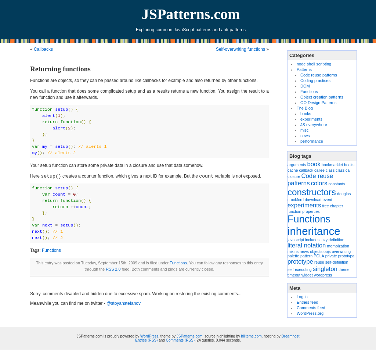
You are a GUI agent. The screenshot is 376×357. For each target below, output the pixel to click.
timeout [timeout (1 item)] (294, 275)
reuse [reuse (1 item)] (319, 262)
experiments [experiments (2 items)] (304, 205)
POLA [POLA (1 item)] (319, 256)
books (305, 113)
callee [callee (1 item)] (319, 170)
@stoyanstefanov (123, 303)
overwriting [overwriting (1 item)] (341, 251)
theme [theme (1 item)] (344, 269)
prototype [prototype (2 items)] (300, 261)
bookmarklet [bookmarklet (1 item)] (332, 165)
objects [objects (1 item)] (316, 251)
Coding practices (315, 80)
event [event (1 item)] (327, 199)
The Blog (305, 108)
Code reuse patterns (318, 75)
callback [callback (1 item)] (306, 170)
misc (304, 130)
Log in (302, 296)
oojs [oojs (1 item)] (327, 251)
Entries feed (307, 302)
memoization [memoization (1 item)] (338, 246)
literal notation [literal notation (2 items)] (307, 245)
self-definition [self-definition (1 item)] (336, 262)
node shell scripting (314, 64)
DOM (305, 86)
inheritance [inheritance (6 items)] (314, 231)
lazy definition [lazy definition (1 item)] (332, 240)
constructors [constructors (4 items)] (312, 192)
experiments (311, 119)
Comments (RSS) (180, 340)
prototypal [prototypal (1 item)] (346, 256)
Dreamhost (291, 336)
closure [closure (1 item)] (294, 176)
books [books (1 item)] (349, 165)
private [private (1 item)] (331, 256)
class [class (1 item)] (330, 170)
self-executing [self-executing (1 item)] (300, 269)
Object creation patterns (321, 97)
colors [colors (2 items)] (319, 183)
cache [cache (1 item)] (293, 170)
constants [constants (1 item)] (336, 184)
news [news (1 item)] (304, 251)
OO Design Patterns (318, 102)
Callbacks (43, 49)
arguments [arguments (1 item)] (297, 165)
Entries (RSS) (146, 340)
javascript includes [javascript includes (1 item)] (303, 240)
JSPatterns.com (191, 14)
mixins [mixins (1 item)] (293, 251)
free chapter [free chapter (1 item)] (332, 206)
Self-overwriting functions (240, 49)
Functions (51, 250)
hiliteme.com (251, 336)
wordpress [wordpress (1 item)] (323, 275)
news (305, 135)
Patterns (304, 69)
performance (311, 141)
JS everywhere (313, 124)
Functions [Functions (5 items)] (309, 219)
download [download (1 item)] (313, 199)
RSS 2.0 (113, 269)
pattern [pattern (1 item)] (306, 256)
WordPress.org (310, 313)
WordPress (149, 336)
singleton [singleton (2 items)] (325, 268)
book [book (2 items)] (313, 164)
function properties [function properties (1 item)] (304, 211)
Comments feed (311, 308)
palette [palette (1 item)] (293, 256)
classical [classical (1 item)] (343, 170)
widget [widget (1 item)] (307, 275)
